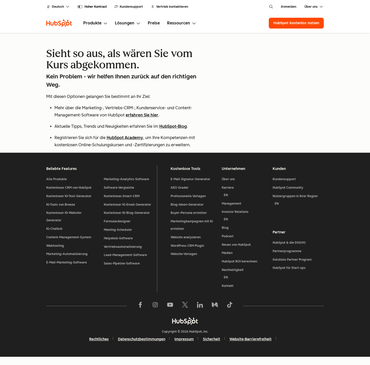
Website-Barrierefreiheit (250, 347)
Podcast (228, 244)
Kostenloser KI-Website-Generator (64, 224)
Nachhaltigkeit (245, 282)
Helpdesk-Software (118, 246)
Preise (154, 23)
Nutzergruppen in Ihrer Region (298, 209)
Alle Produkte (56, 187)
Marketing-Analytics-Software (126, 187)
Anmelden (288, 6)
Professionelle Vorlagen (188, 204)
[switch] (92, 6)
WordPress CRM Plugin (187, 254)
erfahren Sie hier (142, 115)
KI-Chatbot (54, 237)
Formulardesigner (117, 229)
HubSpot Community (288, 196)
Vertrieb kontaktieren (169, 6)
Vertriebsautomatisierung (123, 255)
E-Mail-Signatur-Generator (190, 187)
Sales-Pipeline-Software (122, 271)
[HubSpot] (59, 23)
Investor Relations (245, 224)
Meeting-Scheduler (118, 238)
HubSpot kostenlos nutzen (296, 23)
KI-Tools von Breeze (60, 213)
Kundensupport (129, 6)
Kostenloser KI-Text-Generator (68, 204)
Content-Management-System (68, 245)
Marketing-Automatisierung (67, 262)
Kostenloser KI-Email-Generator (127, 213)
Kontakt (228, 294)
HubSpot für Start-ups (289, 276)
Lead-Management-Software (125, 263)
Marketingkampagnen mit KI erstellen (192, 233)
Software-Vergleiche (119, 196)
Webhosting (55, 254)
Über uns (228, 187)
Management (231, 212)
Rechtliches (99, 347)
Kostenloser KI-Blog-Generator (127, 221)
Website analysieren (186, 245)
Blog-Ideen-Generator (187, 213)
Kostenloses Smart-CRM (122, 204)
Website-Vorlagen (184, 262)
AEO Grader (180, 196)
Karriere (245, 200)
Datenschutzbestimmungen (141, 347)
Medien (227, 261)
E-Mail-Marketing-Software (66, 270)
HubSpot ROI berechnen (239, 269)
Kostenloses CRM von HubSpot (68, 196)
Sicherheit (211, 347)
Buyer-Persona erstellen (189, 221)
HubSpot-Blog (173, 126)
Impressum (184, 347)
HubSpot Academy (125, 137)
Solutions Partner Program (292, 268)
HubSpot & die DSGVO (289, 251)
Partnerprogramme (287, 259)
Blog (225, 236)
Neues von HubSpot (236, 253)
